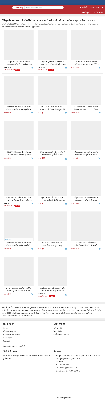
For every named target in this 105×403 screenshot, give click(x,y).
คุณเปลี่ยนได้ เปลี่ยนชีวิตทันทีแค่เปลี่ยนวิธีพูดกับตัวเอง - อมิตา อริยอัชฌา (18, 200)
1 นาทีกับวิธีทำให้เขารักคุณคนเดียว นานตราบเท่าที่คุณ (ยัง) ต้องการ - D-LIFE (86, 64)
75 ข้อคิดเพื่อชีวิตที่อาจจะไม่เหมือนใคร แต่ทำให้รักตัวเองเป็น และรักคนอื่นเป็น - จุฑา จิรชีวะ (86, 245)
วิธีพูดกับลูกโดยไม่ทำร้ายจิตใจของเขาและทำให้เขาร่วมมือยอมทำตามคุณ (19, 64)
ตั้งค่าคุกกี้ (6, 341)
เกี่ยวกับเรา (7, 328)
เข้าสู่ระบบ (87, 12)
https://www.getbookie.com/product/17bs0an (24, 310)
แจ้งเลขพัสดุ (58, 328)
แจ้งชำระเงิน (95, 8)
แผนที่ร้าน (59, 362)
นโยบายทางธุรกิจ (9, 331)
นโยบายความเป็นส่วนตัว (12, 334)
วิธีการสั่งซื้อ (58, 331)
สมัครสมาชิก (99, 12)
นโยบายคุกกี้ (7, 338)
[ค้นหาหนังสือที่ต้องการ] (61, 7)
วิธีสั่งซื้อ (84, 7)
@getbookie (66, 398)
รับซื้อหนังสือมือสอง (61, 334)
